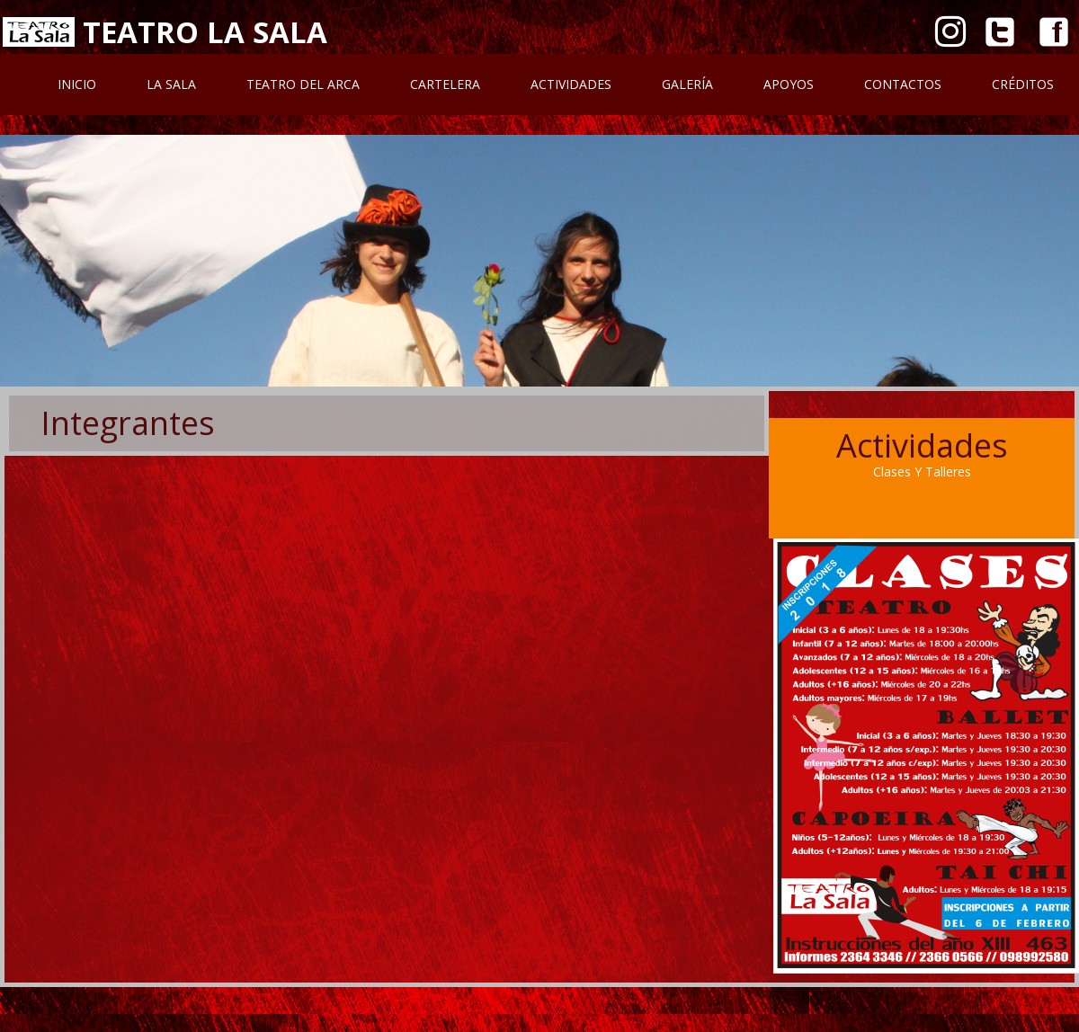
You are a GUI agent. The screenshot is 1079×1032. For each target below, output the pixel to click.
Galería (687, 84)
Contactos (902, 84)
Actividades (571, 84)
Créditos (1023, 84)
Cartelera (445, 84)
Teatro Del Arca (303, 84)
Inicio (77, 84)
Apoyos (788, 84)
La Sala (171, 84)
